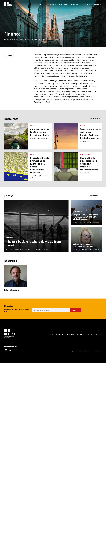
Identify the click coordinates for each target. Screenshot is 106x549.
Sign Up (75, 310)
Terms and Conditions (85, 351)
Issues (10, 56)
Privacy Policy (72, 351)
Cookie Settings (97, 351)
